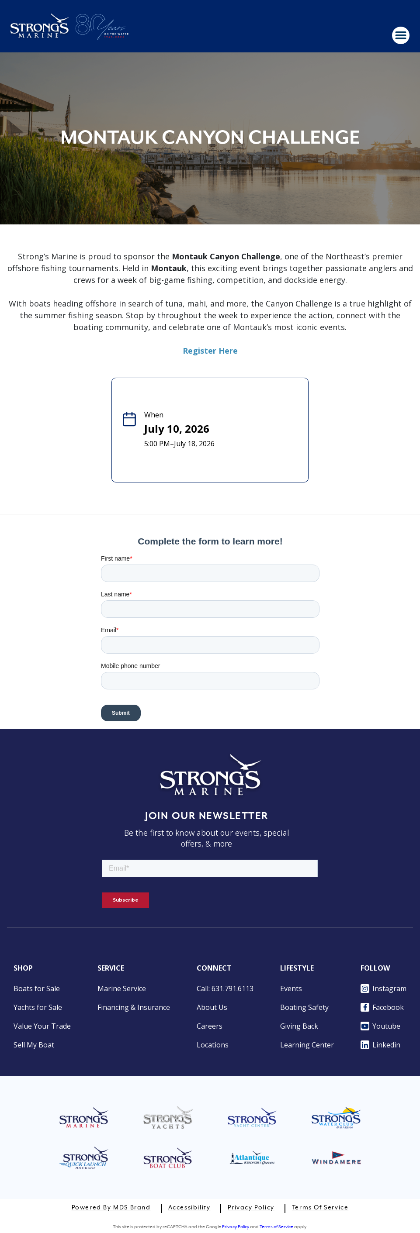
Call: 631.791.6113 (225, 988)
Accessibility (189, 1207)
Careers (209, 1026)
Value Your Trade (42, 1026)
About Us (212, 1007)
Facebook (382, 1007)
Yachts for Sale (38, 1007)
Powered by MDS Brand (111, 1207)
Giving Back (299, 1026)
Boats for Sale (37, 988)
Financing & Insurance (133, 1007)
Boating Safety (304, 1007)
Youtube (380, 1026)
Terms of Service (320, 1207)
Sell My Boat (34, 1045)
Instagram (383, 988)
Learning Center (307, 1045)
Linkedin (380, 1045)
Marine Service (121, 988)
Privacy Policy (251, 1207)
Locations (213, 1045)
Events (291, 988)
